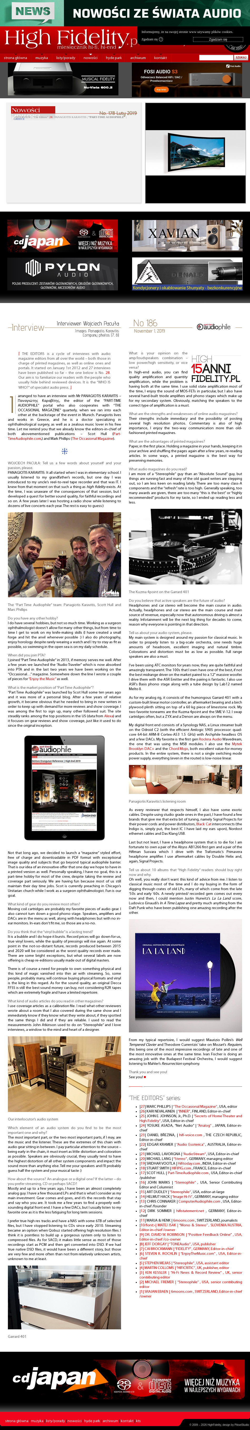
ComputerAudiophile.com (199, 1202)
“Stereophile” (185, 1183)
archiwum (138, 58)
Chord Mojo (178, 749)
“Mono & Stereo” (193, 1225)
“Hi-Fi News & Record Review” (197, 1273)
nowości (91, 58)
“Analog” (204, 1126)
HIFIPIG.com (182, 1168)
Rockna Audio (210, 739)
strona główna (15, 58)
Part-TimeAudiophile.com (188, 1173)
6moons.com (184, 1221)
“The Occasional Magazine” (195, 1107)
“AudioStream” (194, 1154)
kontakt (160, 58)
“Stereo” (180, 1159)
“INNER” (184, 1112)
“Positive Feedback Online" (210, 1235)
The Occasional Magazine (92, 439)
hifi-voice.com (191, 1135)
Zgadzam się (152, 39)
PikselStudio (241, 1424)
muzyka (42, 58)
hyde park (114, 58)
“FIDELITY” (183, 1249)
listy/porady (65, 58)
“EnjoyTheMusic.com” (198, 1254)
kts (138, 1421)
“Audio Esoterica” (190, 1145)
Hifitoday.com (189, 1164)
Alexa (108, 716)
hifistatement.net (191, 1211)
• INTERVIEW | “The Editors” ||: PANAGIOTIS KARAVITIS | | (70, 118)
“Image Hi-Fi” (182, 1197)
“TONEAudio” (180, 1244)
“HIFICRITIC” (186, 1268)
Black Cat (203, 824)
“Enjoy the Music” (42, 679)
